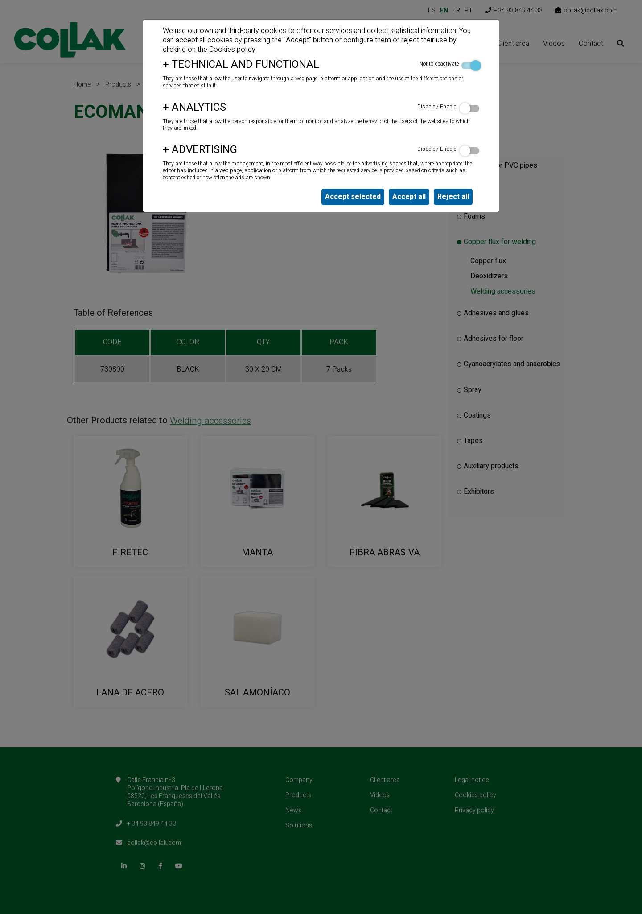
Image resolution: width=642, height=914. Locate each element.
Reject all (453, 196)
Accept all (409, 196)
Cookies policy (232, 49)
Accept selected (353, 196)
